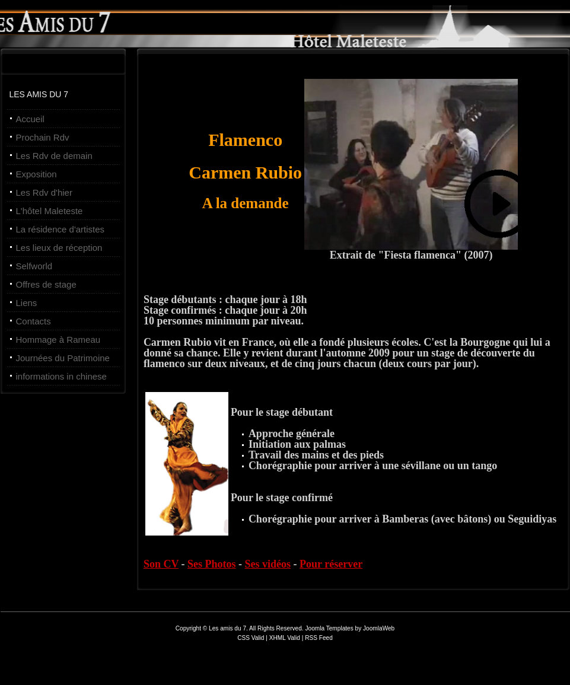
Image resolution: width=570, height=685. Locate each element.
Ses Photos (211, 564)
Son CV (161, 564)
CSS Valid (251, 638)
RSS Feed (319, 638)
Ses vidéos (268, 564)
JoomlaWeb (378, 628)
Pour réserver (331, 564)
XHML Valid (284, 638)
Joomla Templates (329, 628)
